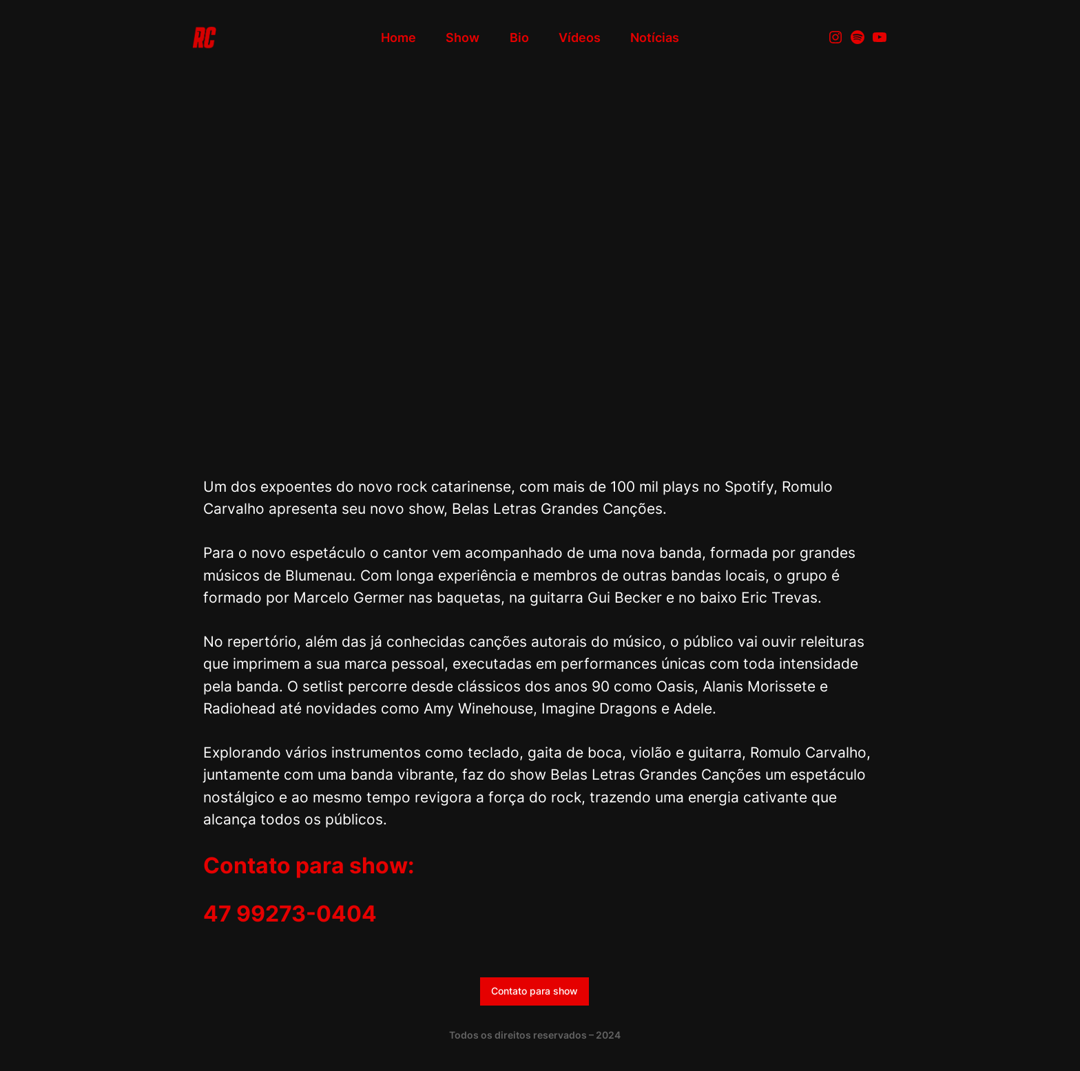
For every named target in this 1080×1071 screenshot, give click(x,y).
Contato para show (534, 991)
